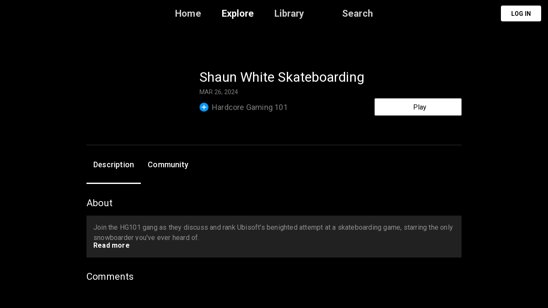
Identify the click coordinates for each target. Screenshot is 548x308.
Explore (238, 13)
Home (188, 13)
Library (289, 13)
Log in (521, 13)
